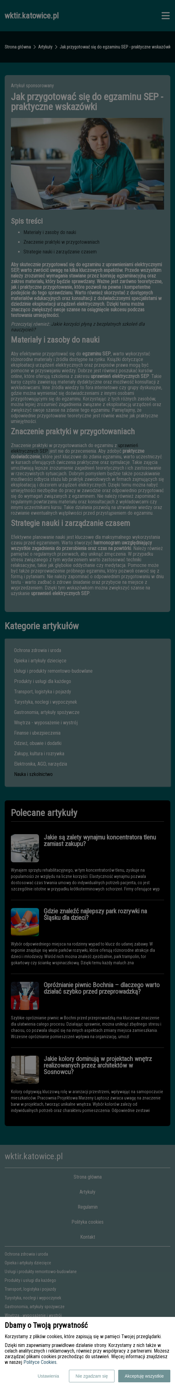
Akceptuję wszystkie (144, 1376)
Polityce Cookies (39, 1362)
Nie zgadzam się (91, 1376)
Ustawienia (48, 1376)
